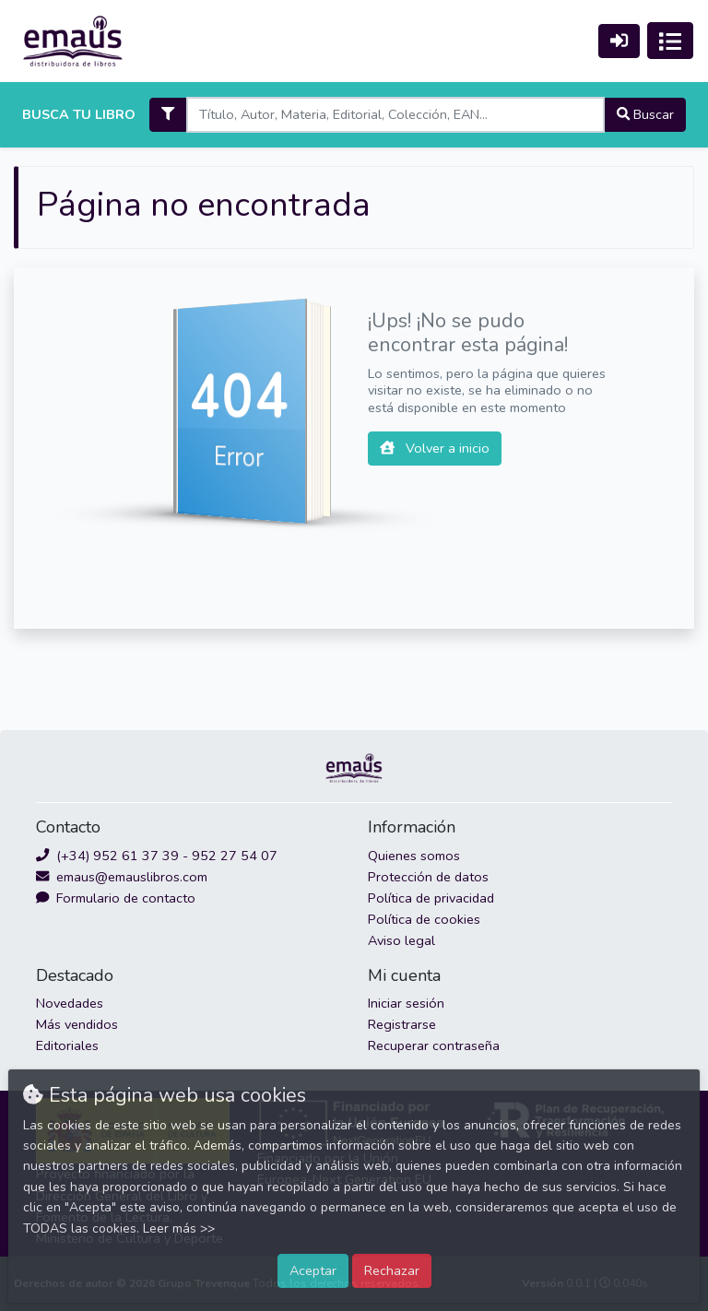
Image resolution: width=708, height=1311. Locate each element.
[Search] (395, 115)
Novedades (69, 1003)
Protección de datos (428, 877)
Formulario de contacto (115, 898)
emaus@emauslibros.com (121, 877)
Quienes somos (414, 855)
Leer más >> (179, 1228)
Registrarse (402, 1024)
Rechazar (391, 1270)
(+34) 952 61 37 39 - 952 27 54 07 (156, 855)
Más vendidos (77, 1024)
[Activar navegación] (670, 40)
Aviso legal (401, 940)
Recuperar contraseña (434, 1045)
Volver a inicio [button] (435, 448)
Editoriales (67, 1045)
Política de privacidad (431, 898)
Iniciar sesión (406, 1003)
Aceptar (312, 1270)
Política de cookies (424, 919)
